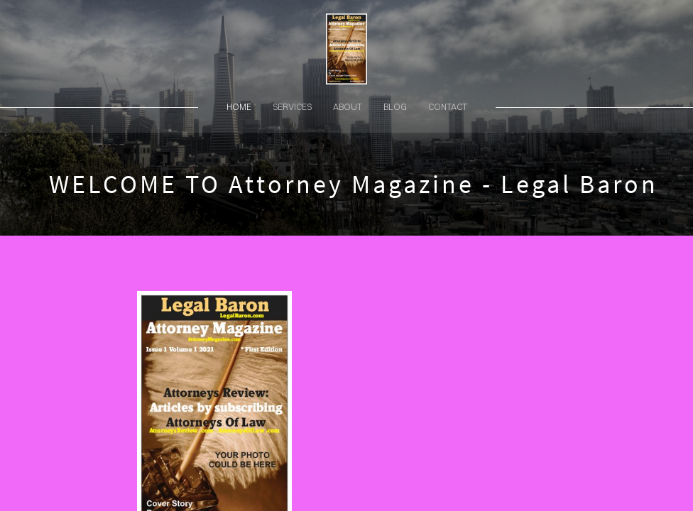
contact (447, 106)
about (347, 106)
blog (395, 106)
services (292, 106)
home (239, 106)
